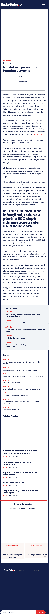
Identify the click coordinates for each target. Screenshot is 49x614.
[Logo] (21, 4)
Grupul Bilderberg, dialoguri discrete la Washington (21, 330)
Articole (7, 44)
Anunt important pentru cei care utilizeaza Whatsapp (37, 539)
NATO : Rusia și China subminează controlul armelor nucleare (22, 299)
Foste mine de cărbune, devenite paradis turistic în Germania (21, 387)
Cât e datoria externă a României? (15, 380)
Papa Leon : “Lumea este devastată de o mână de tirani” (25, 315)
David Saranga (37, 119)
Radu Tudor (25, 61)
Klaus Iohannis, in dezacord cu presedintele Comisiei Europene (12, 540)
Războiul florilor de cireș (15, 322)
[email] (18, 597)
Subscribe (40, 597)
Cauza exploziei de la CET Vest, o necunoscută (23, 307)
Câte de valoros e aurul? (12, 394)
